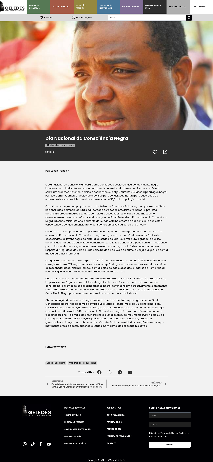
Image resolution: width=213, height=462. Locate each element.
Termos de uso (114, 429)
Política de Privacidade (119, 436)
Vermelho (59, 346)
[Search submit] (189, 17)
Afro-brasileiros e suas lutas (60, 145)
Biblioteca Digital (177, 7)
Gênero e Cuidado (60, 7)
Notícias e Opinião (130, 7)
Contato (111, 443)
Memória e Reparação (34, 6)
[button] (99, 372)
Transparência (114, 422)
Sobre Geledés (198, 7)
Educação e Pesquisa (81, 6)
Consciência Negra (56, 362)
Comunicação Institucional (105, 6)
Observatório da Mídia (153, 6)
